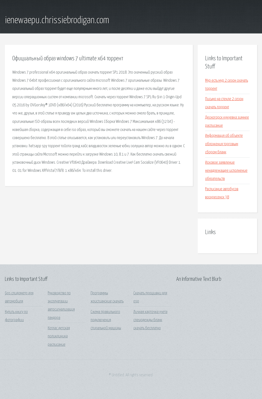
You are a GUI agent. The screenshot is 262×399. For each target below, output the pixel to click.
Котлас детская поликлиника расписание (59, 336)
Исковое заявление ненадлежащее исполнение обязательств (226, 170)
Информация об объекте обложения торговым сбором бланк (224, 144)
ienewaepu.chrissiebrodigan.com (57, 20)
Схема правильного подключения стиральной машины (106, 320)
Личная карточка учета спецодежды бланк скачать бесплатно (150, 320)
